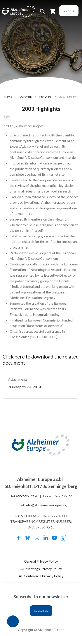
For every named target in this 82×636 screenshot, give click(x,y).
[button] (42, 13)
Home (8, 96)
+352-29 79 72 (60, 496)
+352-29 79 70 (27, 496)
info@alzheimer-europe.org (46, 505)
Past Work (45, 96)
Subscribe (41, 610)
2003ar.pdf (16, 387)
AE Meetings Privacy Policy (41, 569)
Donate (69, 10)
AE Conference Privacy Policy (41, 576)
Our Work (25, 96)
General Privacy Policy (41, 561)
